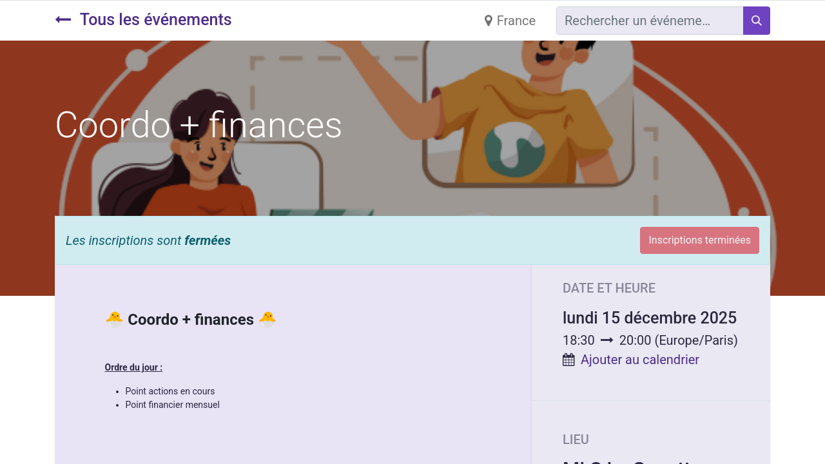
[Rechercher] (756, 20)
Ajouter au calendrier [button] (640, 359)
